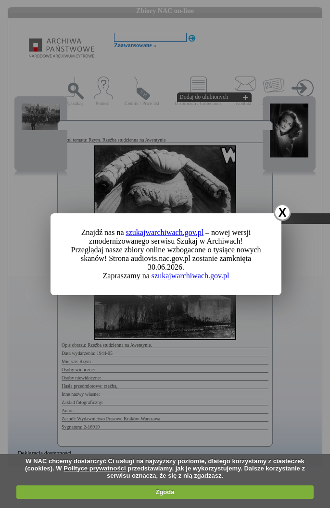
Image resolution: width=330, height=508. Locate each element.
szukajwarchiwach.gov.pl (165, 232)
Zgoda (164, 491)
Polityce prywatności (94, 468)
